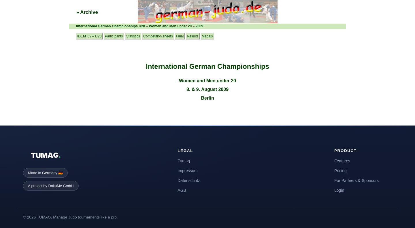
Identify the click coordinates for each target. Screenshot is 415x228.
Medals (207, 36)
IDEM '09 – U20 (89, 36)
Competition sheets (158, 36)
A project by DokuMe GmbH (51, 186)
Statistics (133, 36)
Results (193, 36)
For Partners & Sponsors (356, 180)
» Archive (87, 12)
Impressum (187, 170)
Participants (114, 36)
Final (180, 36)
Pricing (340, 170)
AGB (182, 190)
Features (342, 161)
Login (339, 190)
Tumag (184, 161)
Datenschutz (189, 180)
